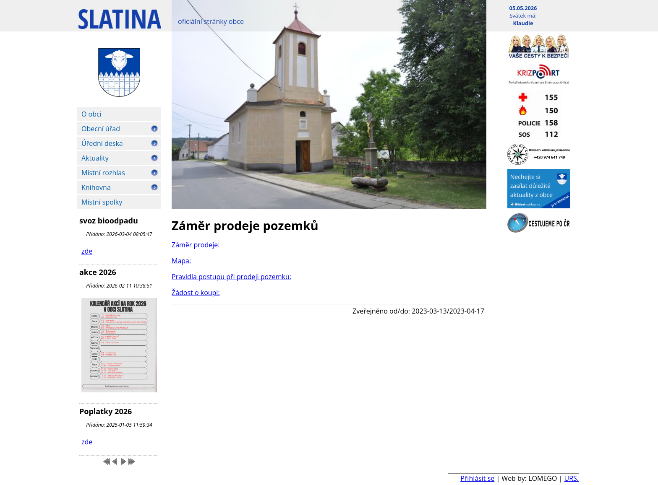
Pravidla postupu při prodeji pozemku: (231, 276)
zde (86, 251)
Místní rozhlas (103, 172)
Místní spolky (101, 202)
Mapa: (181, 260)
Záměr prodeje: (196, 244)
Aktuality (95, 158)
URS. (571, 478)
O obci (91, 114)
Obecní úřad (100, 128)
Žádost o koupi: (196, 292)
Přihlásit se (477, 478)
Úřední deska (102, 143)
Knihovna (96, 187)
